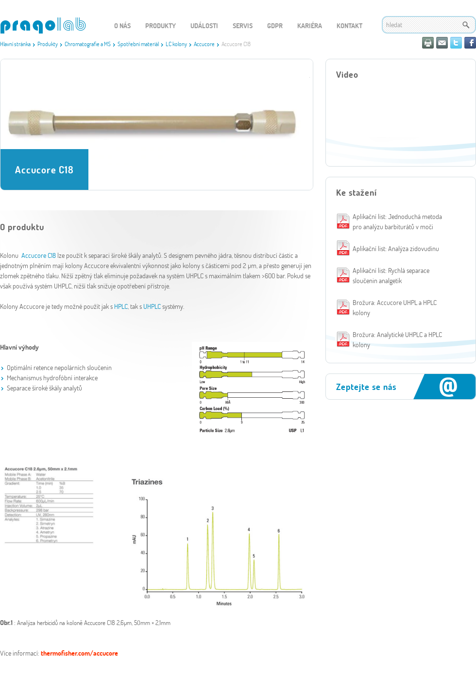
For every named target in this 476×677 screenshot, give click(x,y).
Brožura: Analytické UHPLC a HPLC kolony (397, 339)
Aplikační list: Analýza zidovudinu (396, 248)
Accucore (204, 44)
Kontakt (349, 25)
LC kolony (176, 44)
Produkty (47, 44)
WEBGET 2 (43, 25)
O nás (122, 25)
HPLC (121, 306)
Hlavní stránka (15, 44)
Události (204, 25)
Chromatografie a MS (88, 44)
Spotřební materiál (138, 44)
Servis (243, 25)
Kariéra (309, 25)
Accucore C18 (39, 255)
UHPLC (152, 306)
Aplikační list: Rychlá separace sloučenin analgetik (391, 275)
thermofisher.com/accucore (79, 653)
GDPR (275, 25)
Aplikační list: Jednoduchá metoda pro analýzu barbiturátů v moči (397, 221)
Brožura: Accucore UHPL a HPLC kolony (395, 307)
